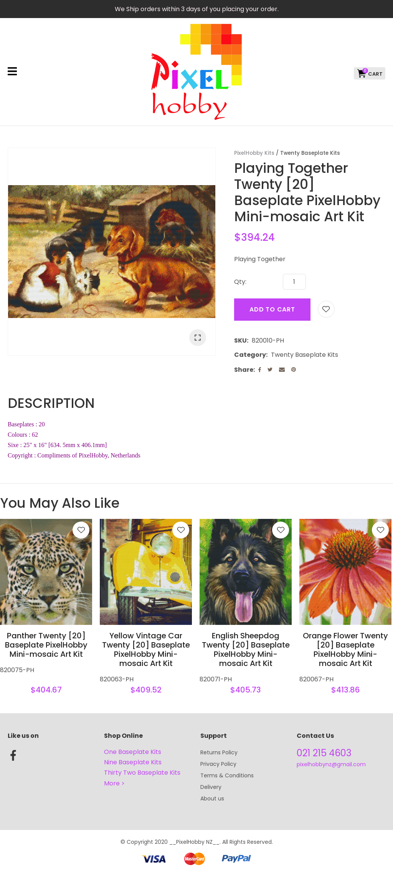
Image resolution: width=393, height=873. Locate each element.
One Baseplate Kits (132, 751)
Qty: (240, 281)
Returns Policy (219, 752)
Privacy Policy (218, 764)
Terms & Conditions (227, 775)
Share (243, 369)
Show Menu (12, 71)
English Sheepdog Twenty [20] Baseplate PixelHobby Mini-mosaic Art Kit (246, 649)
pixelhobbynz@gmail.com (331, 764)
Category (250, 354)
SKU (240, 340)
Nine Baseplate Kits (133, 762)
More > (114, 783)
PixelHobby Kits (254, 153)
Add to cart (272, 309)
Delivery (210, 787)
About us (212, 798)
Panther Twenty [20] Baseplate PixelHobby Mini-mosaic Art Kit (46, 644)
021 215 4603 (324, 753)
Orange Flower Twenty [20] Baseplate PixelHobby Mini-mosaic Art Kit (345, 649)
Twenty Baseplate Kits (310, 153)
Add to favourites (81, 530)
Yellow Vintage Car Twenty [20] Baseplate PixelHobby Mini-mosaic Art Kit (146, 649)
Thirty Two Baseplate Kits (142, 772)
